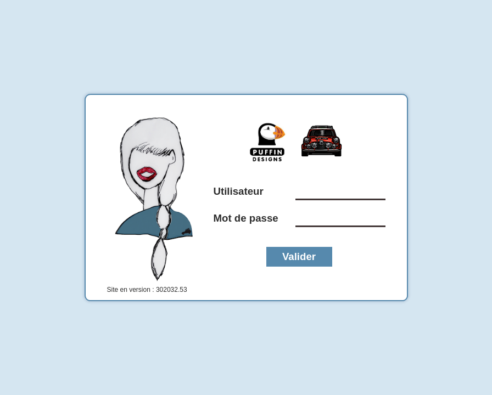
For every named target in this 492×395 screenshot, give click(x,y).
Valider (299, 256)
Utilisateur (239, 191)
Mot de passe (246, 218)
